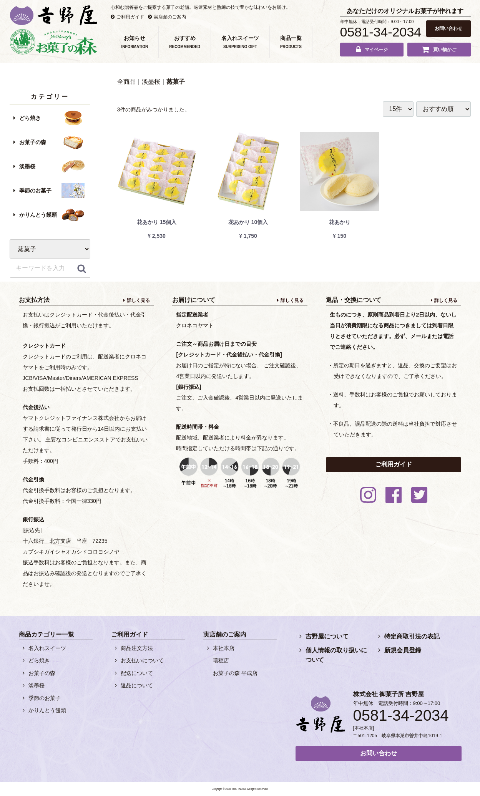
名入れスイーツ (47, 648)
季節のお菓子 (35, 190)
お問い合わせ (448, 28)
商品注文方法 (137, 648)
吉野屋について (327, 636)
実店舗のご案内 (170, 17)
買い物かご (444, 49)
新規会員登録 (402, 650)
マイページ (376, 49)
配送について (137, 673)
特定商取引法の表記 (412, 636)
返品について (137, 685)
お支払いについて (142, 660)
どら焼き (30, 118)
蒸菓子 (175, 81)
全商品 (126, 81)
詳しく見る (138, 300)
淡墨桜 (27, 166)
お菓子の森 (32, 142)
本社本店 (223, 648)
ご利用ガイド (130, 17)
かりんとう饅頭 (38, 215)
